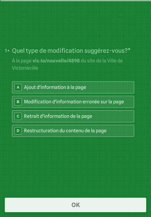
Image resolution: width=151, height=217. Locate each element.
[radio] (73, 87)
